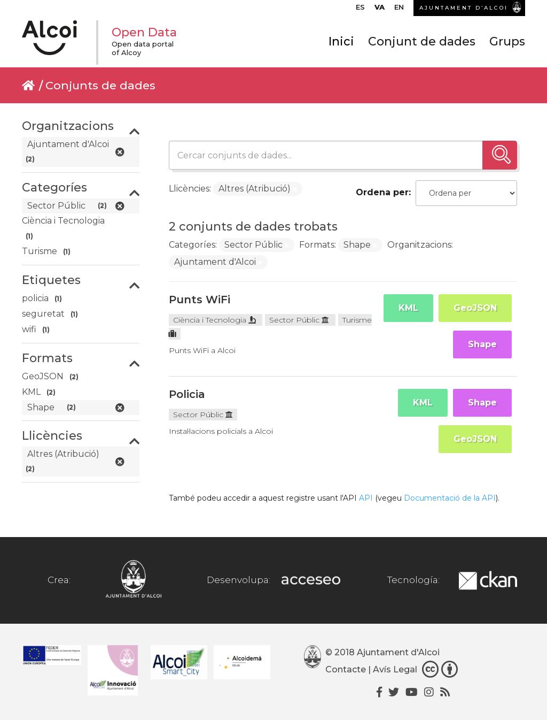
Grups (507, 41)
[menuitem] (360, 10)
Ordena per (382, 192)
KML (408, 308)
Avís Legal (395, 669)
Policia (187, 394)
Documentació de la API (450, 498)
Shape (482, 344)
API (366, 498)
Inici (341, 41)
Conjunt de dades (421, 41)
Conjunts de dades (100, 85)
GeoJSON (475, 308)
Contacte (345, 669)
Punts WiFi (199, 299)
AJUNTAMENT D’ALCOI (463, 7)
